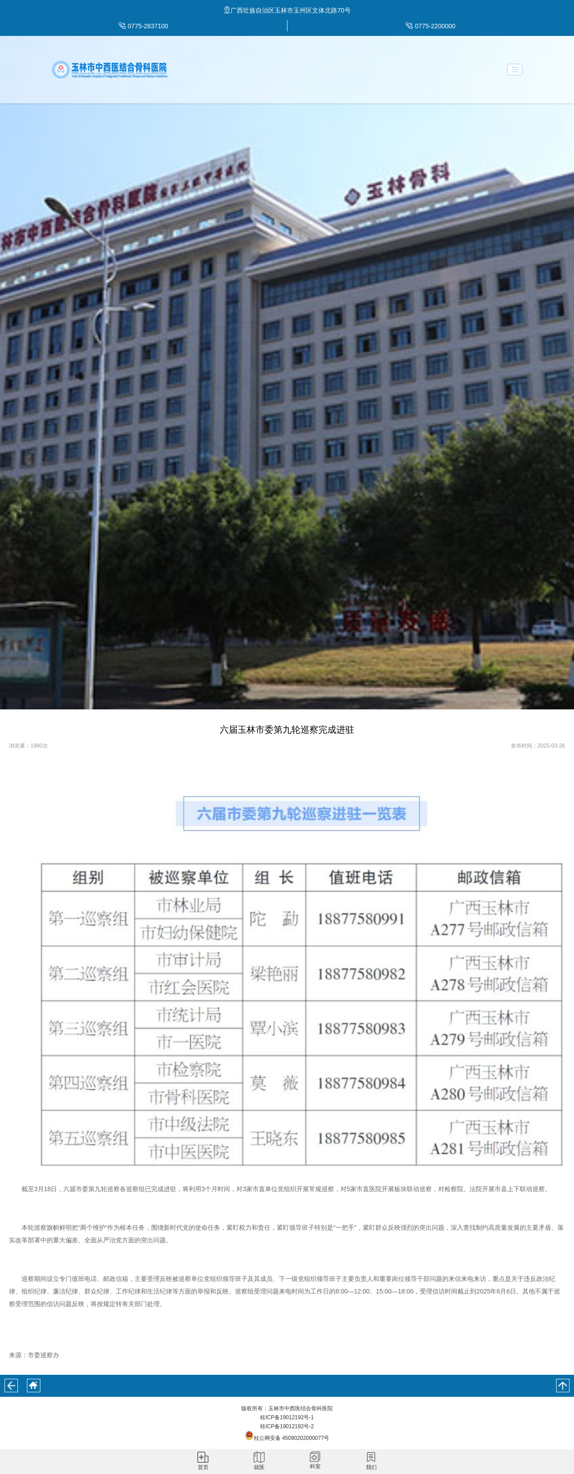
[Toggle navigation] (514, 69)
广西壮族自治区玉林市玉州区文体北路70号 (290, 10)
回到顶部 (563, 1385)
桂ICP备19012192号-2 (287, 1426)
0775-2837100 (148, 26)
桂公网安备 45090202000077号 (287, 1438)
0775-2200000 (435, 26)
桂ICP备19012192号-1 (287, 1417)
